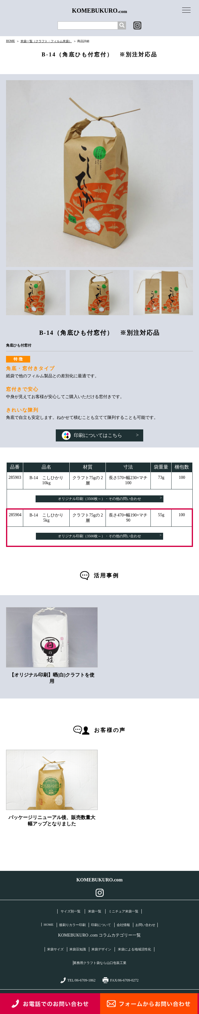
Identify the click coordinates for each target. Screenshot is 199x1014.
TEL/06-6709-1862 (77, 980)
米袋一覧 (94, 911)
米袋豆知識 (77, 949)
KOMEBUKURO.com (99, 879)
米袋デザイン (101, 949)
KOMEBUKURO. (99, 11)
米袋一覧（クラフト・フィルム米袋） (46, 41)
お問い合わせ (145, 925)
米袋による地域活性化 (134, 949)
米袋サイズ (55, 949)
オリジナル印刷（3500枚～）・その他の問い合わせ (110, 498)
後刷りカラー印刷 (72, 925)
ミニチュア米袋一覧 (123, 911)
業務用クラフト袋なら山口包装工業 (99, 963)
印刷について (101, 925)
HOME (10, 40)
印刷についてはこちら (100, 435)
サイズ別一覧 (71, 911)
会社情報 (123, 925)
